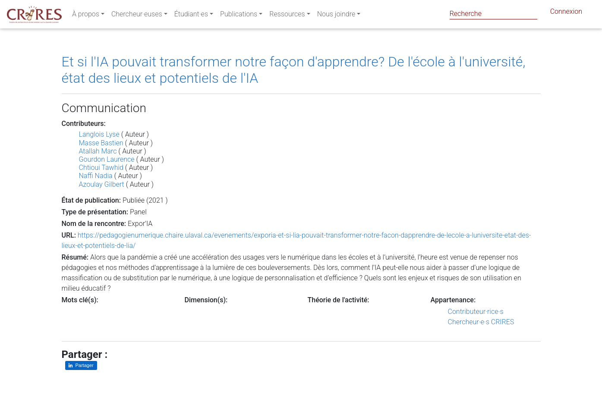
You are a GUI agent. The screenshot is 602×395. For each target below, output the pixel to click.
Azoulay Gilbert (101, 184)
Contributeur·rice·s (476, 311)
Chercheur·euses (136, 16)
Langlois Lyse (99, 134)
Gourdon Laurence (107, 159)
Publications (238, 16)
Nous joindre (336, 16)
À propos (85, 16)
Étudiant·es (191, 16)
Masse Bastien (101, 143)
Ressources (287, 16)
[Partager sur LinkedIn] (81, 365)
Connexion (566, 13)
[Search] (493, 13)
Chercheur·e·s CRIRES (481, 322)
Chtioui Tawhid (101, 167)
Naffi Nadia (96, 176)
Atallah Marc (98, 151)
